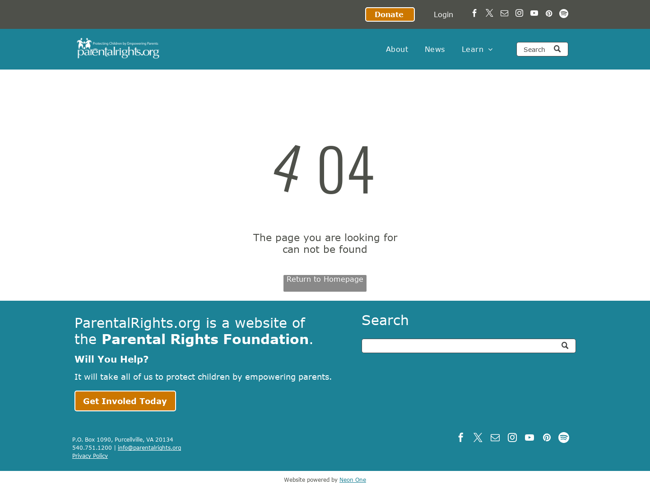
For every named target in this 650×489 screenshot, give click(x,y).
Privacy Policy (90, 455)
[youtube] (534, 14)
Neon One (352, 479)
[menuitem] (397, 49)
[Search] (542, 49)
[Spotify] (564, 14)
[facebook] (474, 14)
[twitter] (489, 14)
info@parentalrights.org (149, 447)
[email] (504, 14)
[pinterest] (549, 14)
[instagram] (519, 14)
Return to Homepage (325, 279)
